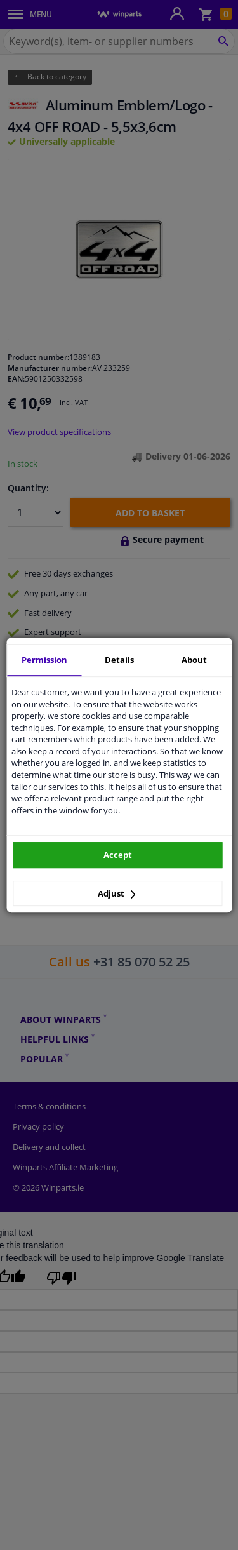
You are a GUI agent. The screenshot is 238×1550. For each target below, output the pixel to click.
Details (119, 659)
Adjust (117, 893)
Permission (44, 659)
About (194, 659)
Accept (117, 854)
